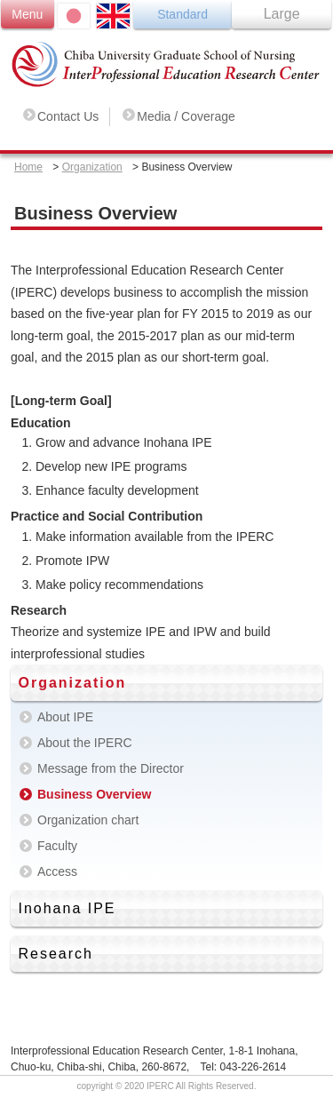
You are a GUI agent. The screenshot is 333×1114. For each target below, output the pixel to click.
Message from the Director (110, 768)
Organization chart (88, 820)
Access (57, 871)
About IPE (65, 717)
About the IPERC (84, 743)
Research (55, 953)
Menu (27, 14)
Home (28, 167)
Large (282, 13)
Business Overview (94, 794)
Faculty (57, 846)
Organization (92, 167)
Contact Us (68, 116)
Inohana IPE (66, 908)
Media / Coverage (186, 116)
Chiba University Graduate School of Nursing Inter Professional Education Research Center (166, 64)
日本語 (74, 16)
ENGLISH (113, 16)
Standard (182, 14)
